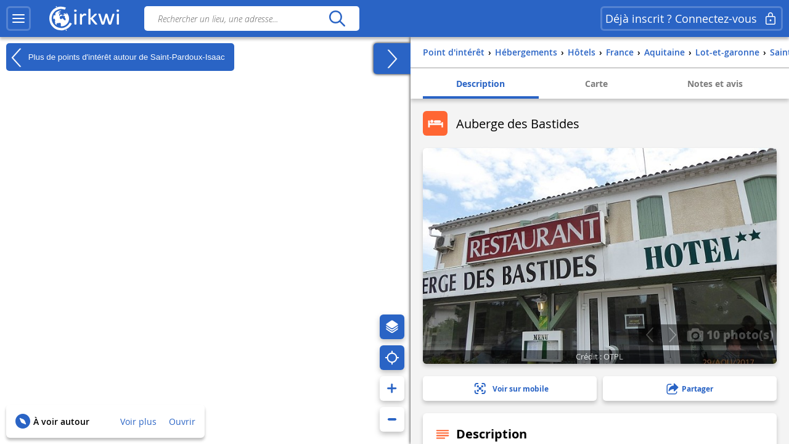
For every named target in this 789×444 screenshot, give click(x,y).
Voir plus (138, 421)
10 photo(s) (730, 334)
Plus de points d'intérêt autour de (115, 57)
